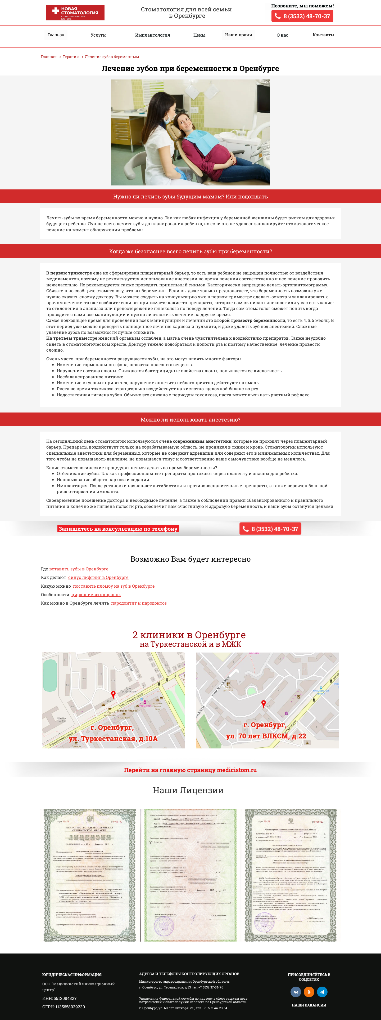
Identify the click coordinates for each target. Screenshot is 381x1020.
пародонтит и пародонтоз (139, 603)
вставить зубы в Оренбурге (78, 568)
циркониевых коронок (96, 594)
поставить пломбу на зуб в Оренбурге (114, 586)
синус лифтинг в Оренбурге (98, 577)
